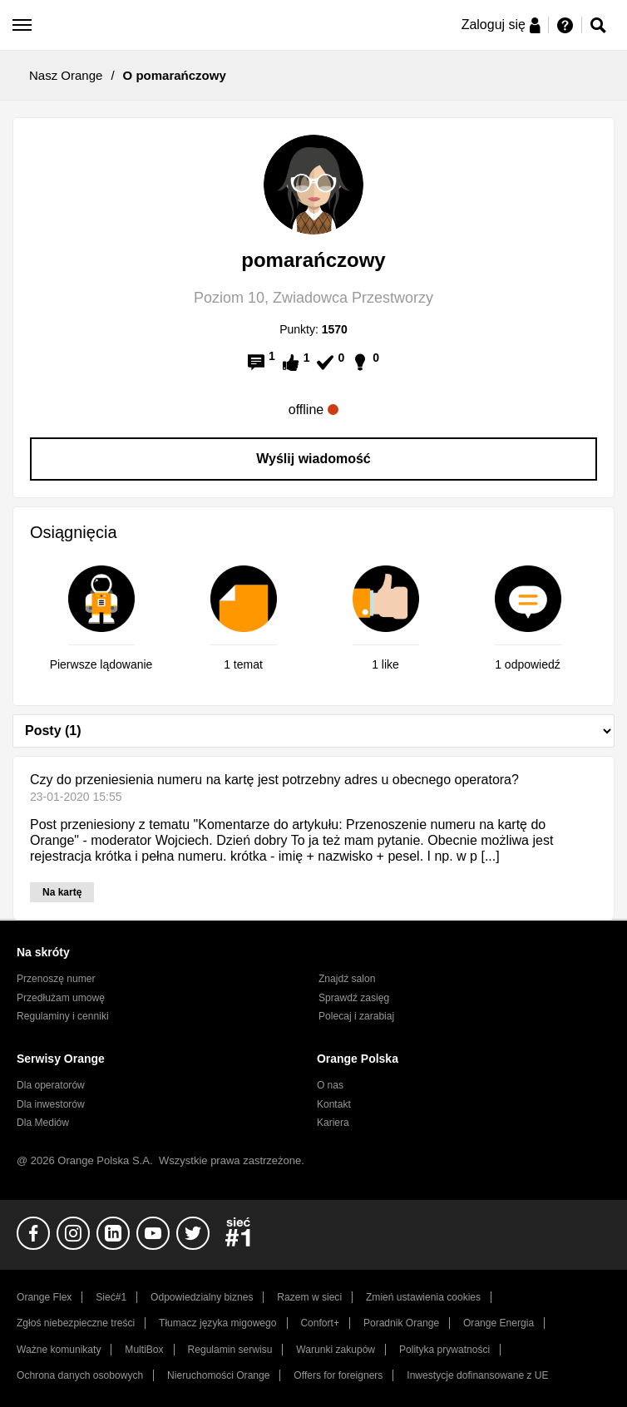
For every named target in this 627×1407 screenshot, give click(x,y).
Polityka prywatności (444, 1349)
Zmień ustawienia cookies (423, 1297)
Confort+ (319, 1323)
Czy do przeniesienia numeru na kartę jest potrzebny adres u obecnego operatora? (274, 780)
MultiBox (144, 1349)
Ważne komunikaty (59, 1349)
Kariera (333, 1122)
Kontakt (334, 1104)
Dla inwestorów (51, 1104)
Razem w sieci (309, 1297)
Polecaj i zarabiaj (356, 1016)
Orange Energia (498, 1323)
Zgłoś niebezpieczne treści (76, 1323)
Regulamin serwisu (230, 1349)
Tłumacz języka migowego (217, 1323)
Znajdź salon (346, 979)
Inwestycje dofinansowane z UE (477, 1375)
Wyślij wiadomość (313, 459)
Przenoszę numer (56, 979)
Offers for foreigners (338, 1375)
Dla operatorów (51, 1085)
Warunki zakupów (335, 1349)
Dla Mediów (43, 1122)
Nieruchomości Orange (218, 1375)
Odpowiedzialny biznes (202, 1297)
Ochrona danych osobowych (80, 1375)
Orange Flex (44, 1297)
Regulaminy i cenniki (63, 1016)
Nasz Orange (65, 75)
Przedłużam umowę (61, 998)
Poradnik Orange (401, 1323)
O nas (330, 1085)
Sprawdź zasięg (353, 998)
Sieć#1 (111, 1297)
